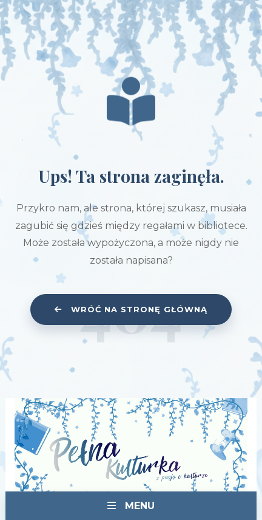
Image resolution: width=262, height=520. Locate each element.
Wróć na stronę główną (131, 309)
